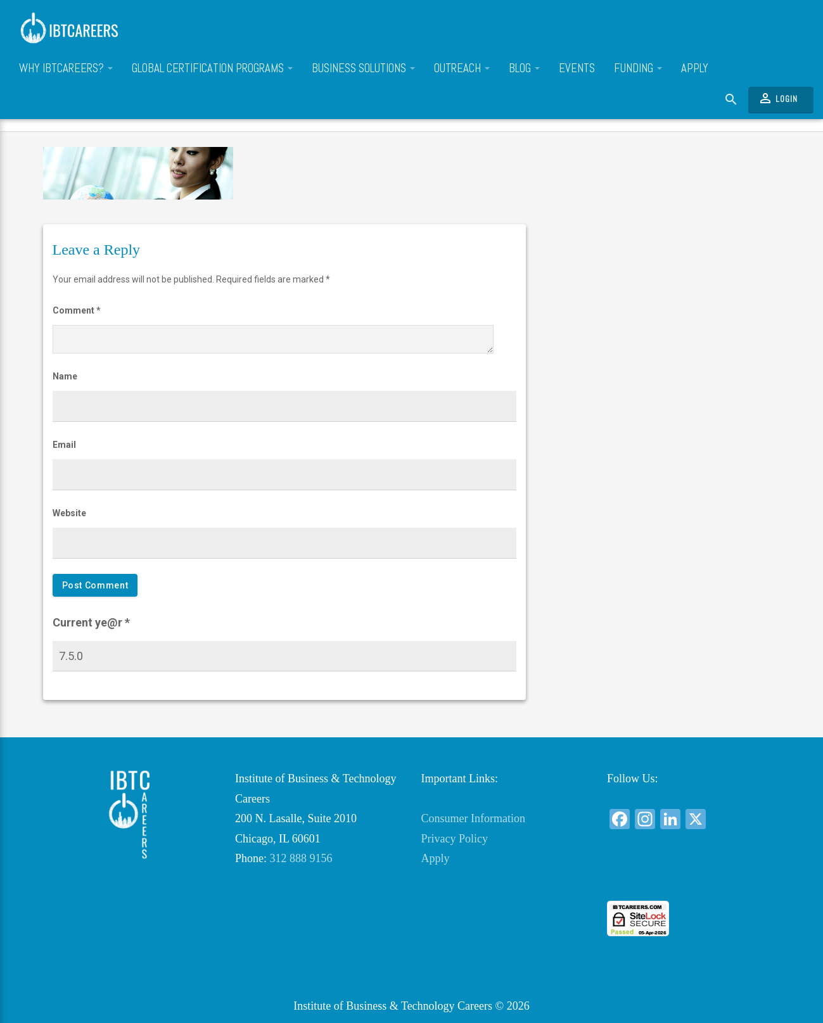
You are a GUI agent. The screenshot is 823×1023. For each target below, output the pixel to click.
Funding (638, 68)
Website (69, 513)
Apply (694, 68)
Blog (524, 68)
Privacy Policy (454, 838)
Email (64, 445)
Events (577, 68)
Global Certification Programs (212, 68)
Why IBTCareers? (66, 68)
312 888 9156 (301, 858)
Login (778, 98)
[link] (690, 878)
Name (65, 376)
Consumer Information (473, 818)
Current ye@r (91, 622)
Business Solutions (363, 68)
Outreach (462, 68)
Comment (77, 310)
